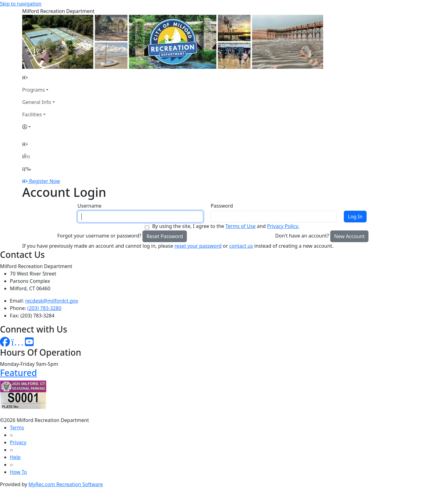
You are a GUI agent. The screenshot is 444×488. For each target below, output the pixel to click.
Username (89, 205)
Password (222, 205)
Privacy (18, 442)
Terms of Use (240, 226)
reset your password (198, 245)
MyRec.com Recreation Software (65, 484)
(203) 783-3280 (44, 308)
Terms (17, 427)
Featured (18, 372)
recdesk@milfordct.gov (51, 300)
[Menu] (26, 169)
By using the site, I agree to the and (225, 226)
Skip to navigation (20, 3)
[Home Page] (38, 77)
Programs (33, 89)
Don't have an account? (302, 235)
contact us (241, 245)
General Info (36, 102)
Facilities (32, 114)
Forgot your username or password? (99, 235)
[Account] (38, 127)
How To (18, 472)
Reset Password (164, 236)
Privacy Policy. (283, 226)
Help (15, 457)
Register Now (44, 181)
